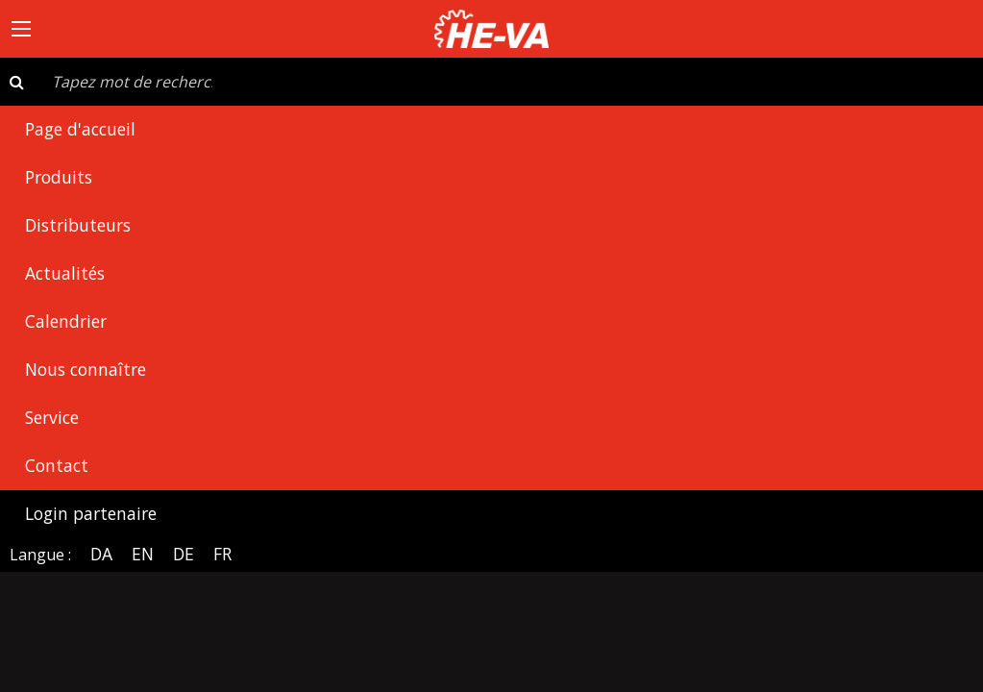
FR (222, 553)
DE (183, 553)
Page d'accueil (80, 128)
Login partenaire (91, 513)
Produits (58, 176)
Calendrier (66, 321)
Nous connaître (85, 369)
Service (52, 417)
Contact (56, 465)
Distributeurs (78, 224)
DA (101, 553)
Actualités (65, 272)
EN (143, 553)
